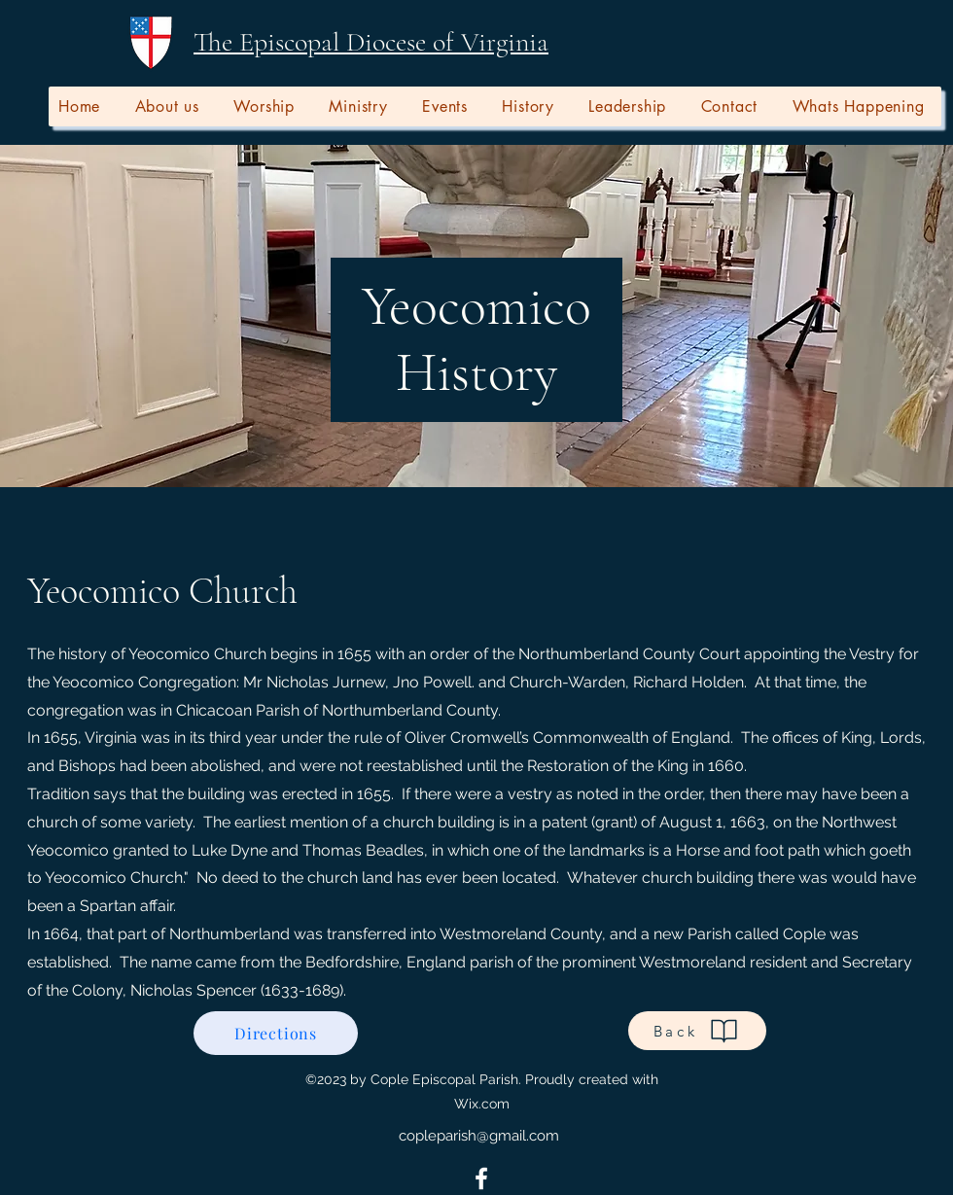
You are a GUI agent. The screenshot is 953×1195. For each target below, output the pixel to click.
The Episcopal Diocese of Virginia (371, 41)
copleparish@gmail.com (479, 1135)
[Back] (697, 1030)
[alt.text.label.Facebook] (481, 1178)
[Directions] (276, 1033)
